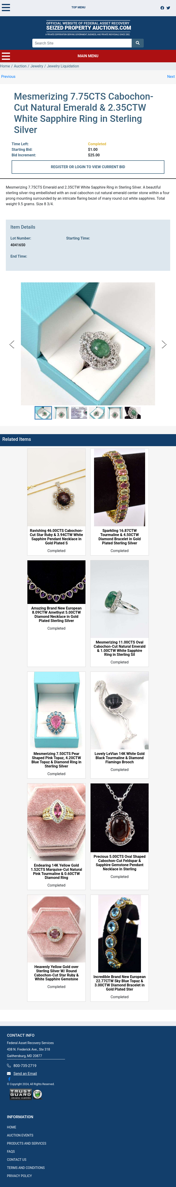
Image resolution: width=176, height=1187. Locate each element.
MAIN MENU (50, 56)
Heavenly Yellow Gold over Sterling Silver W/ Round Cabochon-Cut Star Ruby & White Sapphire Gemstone (56, 973)
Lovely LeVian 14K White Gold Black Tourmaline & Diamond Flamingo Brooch (120, 758)
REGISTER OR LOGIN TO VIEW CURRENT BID (88, 167)
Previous (8, 76)
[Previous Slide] (12, 344)
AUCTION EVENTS (20, 1135)
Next (171, 76)
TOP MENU (43, 7)
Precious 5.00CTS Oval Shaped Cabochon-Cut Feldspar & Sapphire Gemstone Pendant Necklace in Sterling (119, 863)
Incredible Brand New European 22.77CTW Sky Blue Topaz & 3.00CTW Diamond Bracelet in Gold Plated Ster (119, 983)
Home (5, 66)
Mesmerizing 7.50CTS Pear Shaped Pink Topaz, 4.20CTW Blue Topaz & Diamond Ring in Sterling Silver (56, 760)
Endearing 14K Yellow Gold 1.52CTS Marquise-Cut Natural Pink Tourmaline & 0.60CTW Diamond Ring (56, 871)
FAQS (11, 1151)
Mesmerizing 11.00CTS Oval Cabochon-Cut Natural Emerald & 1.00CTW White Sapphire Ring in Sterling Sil (120, 648)
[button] (43, 413)
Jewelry (36, 66)
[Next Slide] (164, 344)
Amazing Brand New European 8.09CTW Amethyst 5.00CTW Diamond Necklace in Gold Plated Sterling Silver (56, 614)
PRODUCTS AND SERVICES (26, 1143)
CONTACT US (16, 1160)
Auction (20, 66)
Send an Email (25, 1073)
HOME (11, 1127)
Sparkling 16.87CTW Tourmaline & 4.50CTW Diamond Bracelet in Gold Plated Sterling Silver (119, 537)
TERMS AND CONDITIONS (26, 1168)
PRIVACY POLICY (19, 1176)
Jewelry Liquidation (63, 66)
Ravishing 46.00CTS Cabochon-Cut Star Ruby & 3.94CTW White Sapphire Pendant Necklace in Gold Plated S (56, 537)
